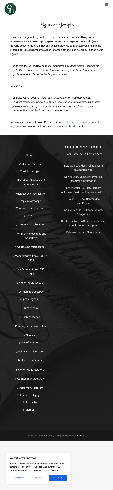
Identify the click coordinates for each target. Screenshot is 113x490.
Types (29, 216)
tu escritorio (74, 122)
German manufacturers (31, 379)
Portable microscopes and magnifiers (31, 236)
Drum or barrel (31, 308)
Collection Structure (31, 164)
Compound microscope (29, 208)
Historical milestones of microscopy (31, 182)
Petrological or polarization (31, 326)
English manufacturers (31, 361)
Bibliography (29, 402)
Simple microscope (29, 201)
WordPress (81, 435)
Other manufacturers (31, 388)
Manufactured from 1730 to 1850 (31, 258)
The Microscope (29, 171)
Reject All (39, 477)
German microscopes (31, 292)
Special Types (29, 299)
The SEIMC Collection (31, 225)
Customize (19, 477)
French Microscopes (31, 283)
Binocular (30, 335)
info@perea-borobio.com (87, 154)
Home (29, 155)
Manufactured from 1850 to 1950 (31, 271)
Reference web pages (29, 395)
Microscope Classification (31, 194)
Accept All (57, 477)
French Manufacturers (31, 370)
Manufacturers (29, 343)
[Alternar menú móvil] (107, 4)
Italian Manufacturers (31, 352)
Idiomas (29, 410)
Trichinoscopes (31, 317)
